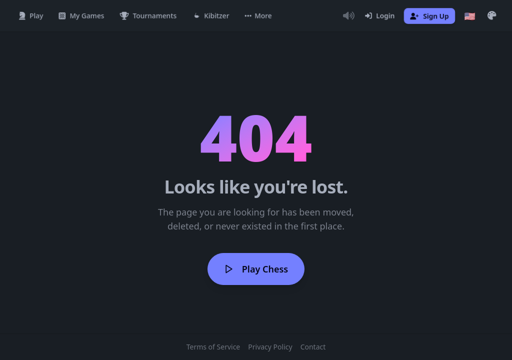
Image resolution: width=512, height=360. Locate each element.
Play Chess (256, 269)
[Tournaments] (148, 16)
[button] (258, 16)
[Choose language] (470, 16)
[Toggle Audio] (348, 16)
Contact (313, 347)
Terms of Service (213, 347)
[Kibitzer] (211, 16)
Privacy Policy (270, 347)
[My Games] (81, 16)
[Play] (31, 16)
